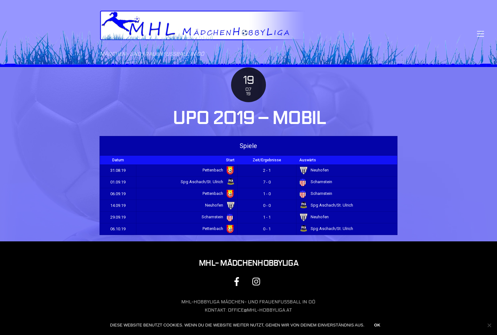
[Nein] (489, 325)
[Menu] (480, 33)
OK (377, 325)
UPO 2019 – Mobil (248, 118)
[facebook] (238, 281)
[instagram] (258, 281)
